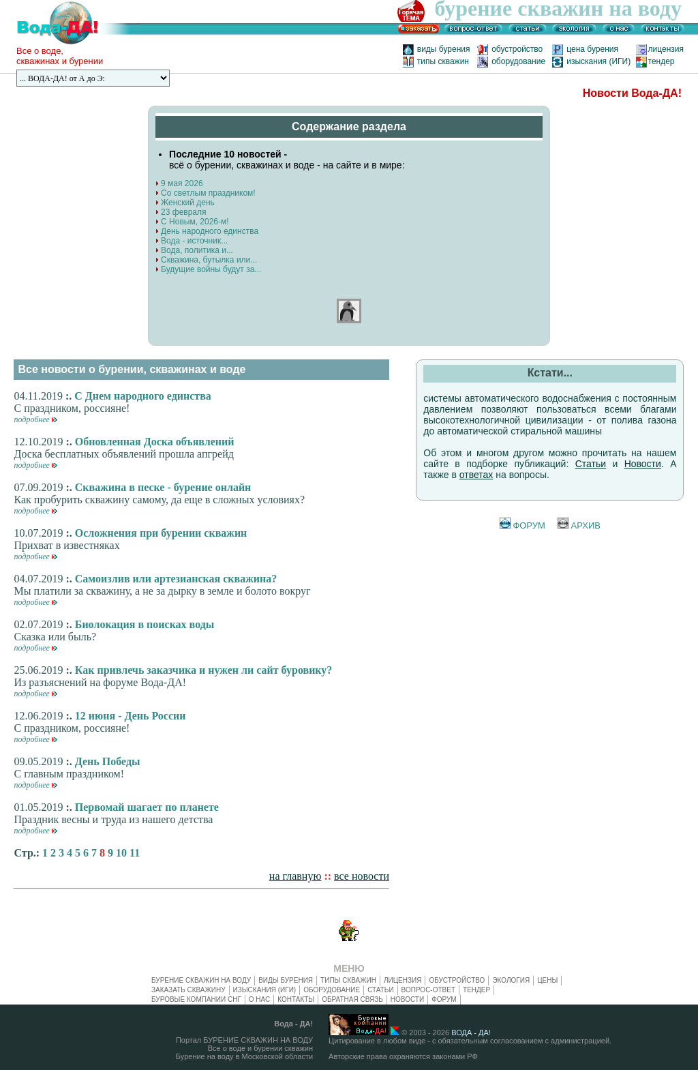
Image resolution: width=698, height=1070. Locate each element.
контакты (295, 999)
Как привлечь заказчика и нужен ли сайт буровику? (204, 670)
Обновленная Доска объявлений (154, 441)
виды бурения (443, 49)
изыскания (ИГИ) (598, 61)
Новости (642, 463)
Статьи (590, 463)
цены (547, 980)
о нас (259, 999)
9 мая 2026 (178, 183)
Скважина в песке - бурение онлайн (163, 487)
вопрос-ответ (428, 990)
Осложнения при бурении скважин (161, 533)
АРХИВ (579, 525)
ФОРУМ (522, 525)
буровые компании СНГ (196, 999)
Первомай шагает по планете (147, 807)
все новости (361, 876)
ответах (476, 474)
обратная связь (352, 999)
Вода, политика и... (194, 250)
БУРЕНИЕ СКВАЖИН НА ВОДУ (201, 980)
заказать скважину (188, 990)
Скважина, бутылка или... (206, 260)
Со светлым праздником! (205, 193)
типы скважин (443, 61)
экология (511, 980)
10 (121, 853)
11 (135, 853)
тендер (661, 61)
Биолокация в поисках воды (144, 624)
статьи (380, 990)
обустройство (520, 49)
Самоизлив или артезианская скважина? (176, 578)
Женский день (185, 202)
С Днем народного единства (142, 396)
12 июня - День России (130, 716)
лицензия (666, 49)
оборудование (518, 61)
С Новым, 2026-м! (192, 221)
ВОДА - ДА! (471, 1032)
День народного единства (206, 231)
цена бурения (596, 49)
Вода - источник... (191, 241)
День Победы (107, 761)
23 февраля (180, 212)
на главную (295, 876)
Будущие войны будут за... (208, 269)
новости (407, 999)
